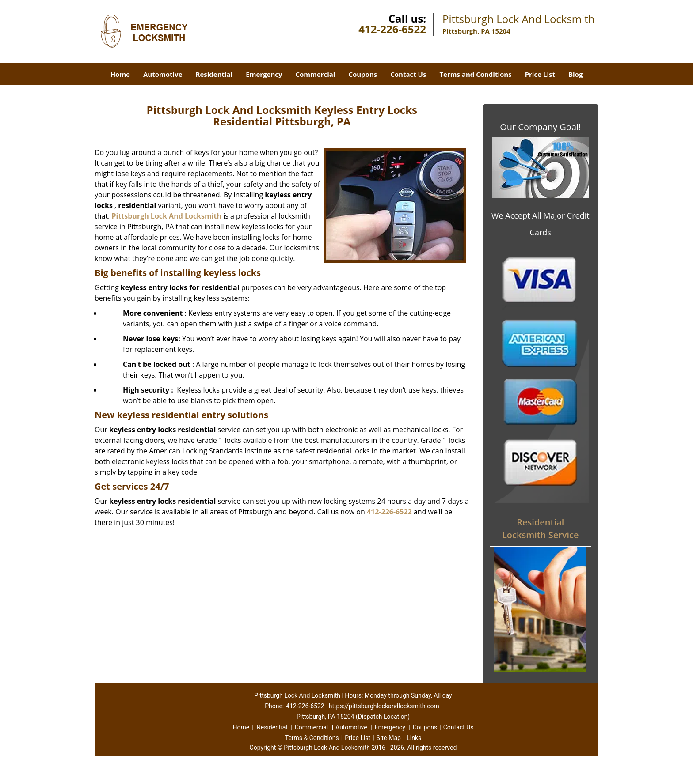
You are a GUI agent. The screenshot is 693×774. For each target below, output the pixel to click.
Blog (575, 74)
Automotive (163, 74)
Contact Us (408, 74)
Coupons (362, 74)
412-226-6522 (392, 29)
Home (120, 74)
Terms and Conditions (475, 74)
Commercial (315, 74)
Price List (540, 74)
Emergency (264, 74)
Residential (214, 74)
